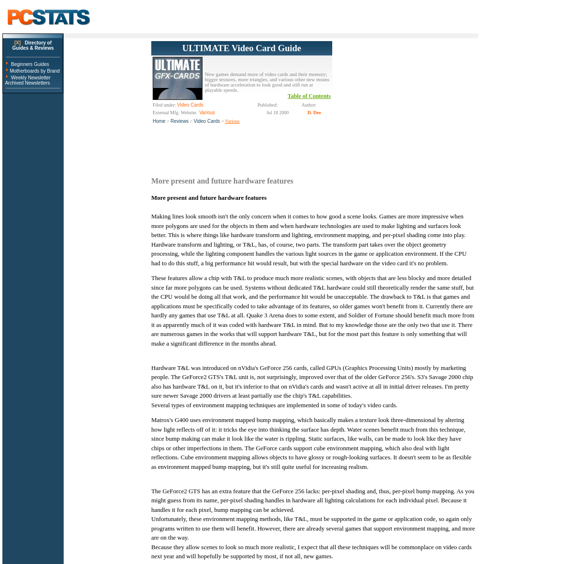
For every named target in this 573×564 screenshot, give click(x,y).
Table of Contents (309, 96)
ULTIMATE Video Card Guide (241, 48)
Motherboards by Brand (35, 71)
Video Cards (207, 121)
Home (159, 121)
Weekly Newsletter (31, 77)
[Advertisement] (404, 101)
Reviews (179, 121)
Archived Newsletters (27, 83)
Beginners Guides (30, 64)
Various (232, 121)
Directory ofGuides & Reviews (33, 45)
